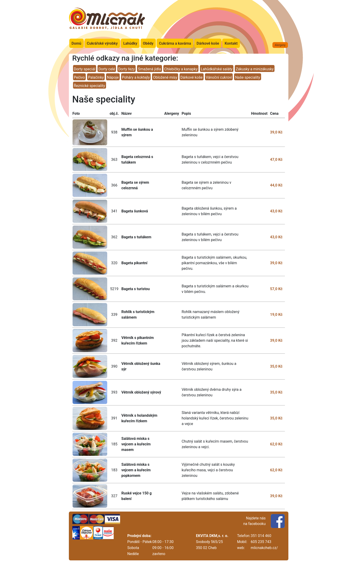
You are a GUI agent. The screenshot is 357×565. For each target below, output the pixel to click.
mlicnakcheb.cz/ (264, 548)
